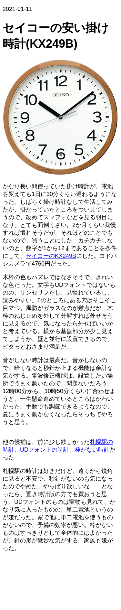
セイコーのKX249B (51, 256)
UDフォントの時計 (44, 449)
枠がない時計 (92, 449)
